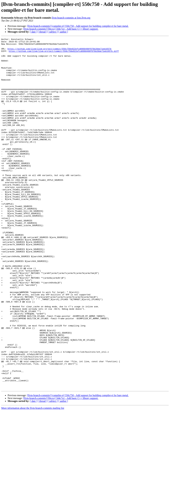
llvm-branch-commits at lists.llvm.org (71, 17)
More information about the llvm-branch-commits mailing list (32, 478)
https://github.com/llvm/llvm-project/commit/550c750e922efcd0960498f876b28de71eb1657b (59, 51)
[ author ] (63, 31)
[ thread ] (42, 31)
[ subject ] (53, 31)
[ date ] (33, 31)
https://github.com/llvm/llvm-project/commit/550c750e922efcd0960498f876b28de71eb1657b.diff (64, 54)
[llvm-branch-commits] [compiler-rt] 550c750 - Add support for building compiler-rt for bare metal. (78, 26)
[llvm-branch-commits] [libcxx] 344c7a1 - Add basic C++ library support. (60, 29)
